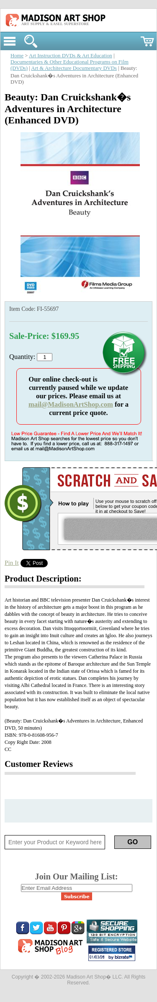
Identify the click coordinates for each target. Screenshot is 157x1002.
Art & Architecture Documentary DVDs (74, 68)
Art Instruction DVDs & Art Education (70, 56)
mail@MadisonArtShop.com (70, 404)
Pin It (12, 562)
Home (16, 56)
